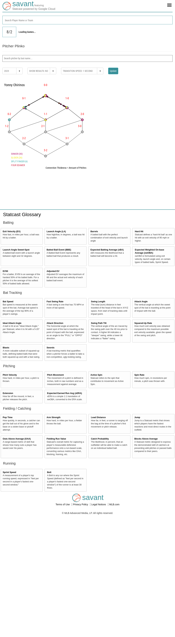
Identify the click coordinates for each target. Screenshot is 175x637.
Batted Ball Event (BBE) (59, 250)
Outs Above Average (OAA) (17, 439)
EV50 (5, 271)
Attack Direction (55, 323)
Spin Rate (139, 375)
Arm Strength (53, 417)
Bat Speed (8, 301)
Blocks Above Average (146, 439)
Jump (137, 417)
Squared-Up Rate (143, 323)
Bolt (49, 472)
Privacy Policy (81, 504)
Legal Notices (99, 504)
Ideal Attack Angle (12, 323)
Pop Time (7, 417)
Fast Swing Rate (55, 301)
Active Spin (96, 375)
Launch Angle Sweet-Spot (16, 250)
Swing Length (98, 301)
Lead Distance (98, 417)
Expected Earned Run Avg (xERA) (64, 393)
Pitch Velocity (10, 375)
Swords (51, 347)
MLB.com (114, 504)
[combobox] (87, 20)
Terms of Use (63, 504)
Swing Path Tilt (98, 323)
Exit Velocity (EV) (12, 231)
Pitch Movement (55, 375)
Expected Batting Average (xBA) (107, 250)
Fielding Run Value (56, 439)
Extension (8, 393)
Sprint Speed (9, 472)
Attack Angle (141, 301)
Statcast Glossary (22, 214)
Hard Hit (139, 231)
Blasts (6, 347)
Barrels (94, 231)
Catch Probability (100, 439)
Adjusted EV (53, 271)
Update (113, 71)
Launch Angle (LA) (56, 231)
